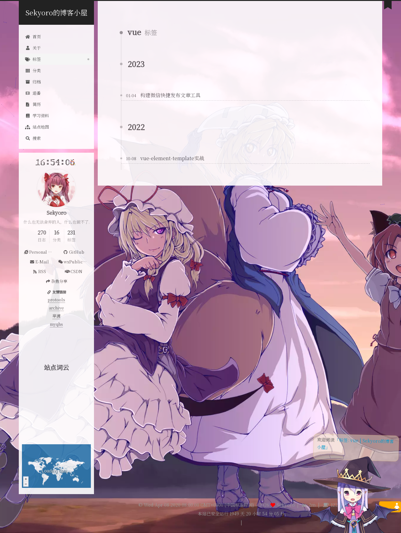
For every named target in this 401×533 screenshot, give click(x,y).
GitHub (73, 252)
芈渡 (56, 316)
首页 (33, 37)
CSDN (73, 271)
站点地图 (37, 127)
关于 (33, 48)
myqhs (56, 324)
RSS (39, 271)
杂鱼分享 (56, 281)
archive (56, 308)
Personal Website (39, 252)
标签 (33, 59)
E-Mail (39, 262)
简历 (33, 104)
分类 (33, 70)
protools (56, 300)
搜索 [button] (33, 138)
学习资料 (37, 116)
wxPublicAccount (74, 262)
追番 (33, 93)
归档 (33, 82)
